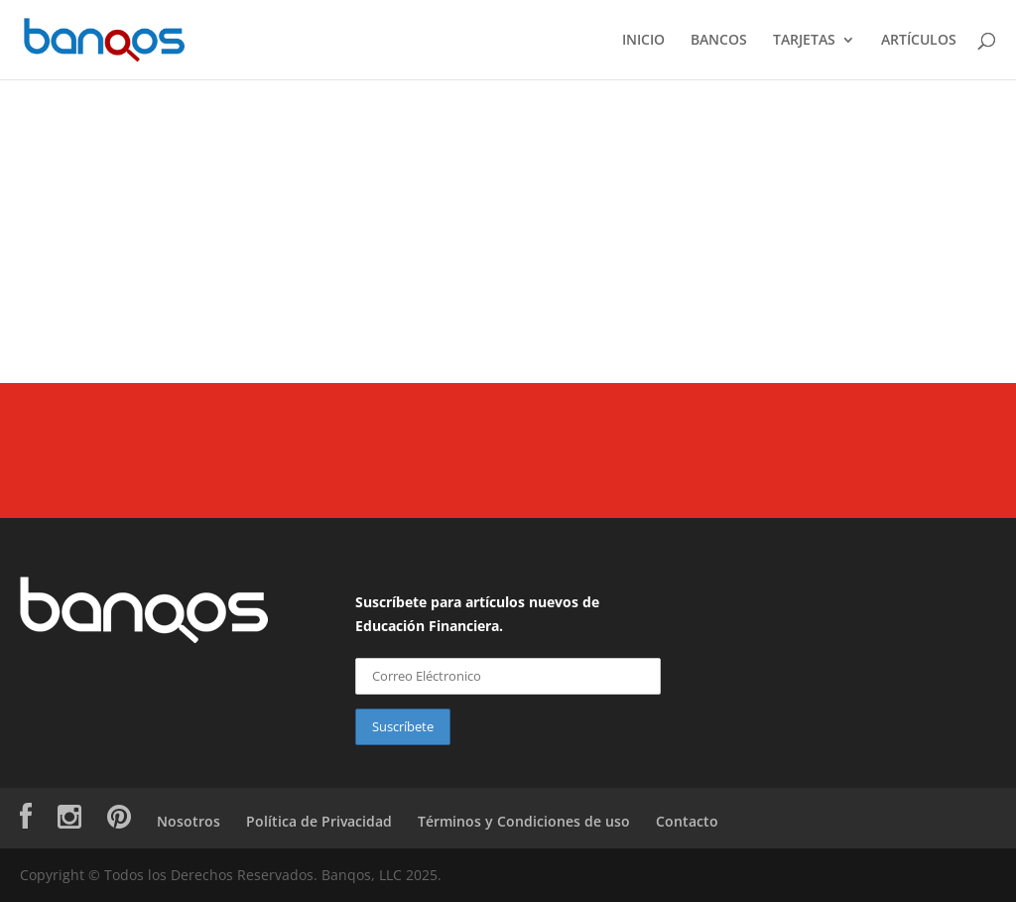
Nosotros (188, 821)
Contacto (687, 821)
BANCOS (719, 41)
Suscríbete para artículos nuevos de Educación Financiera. (477, 613)
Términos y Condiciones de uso (524, 821)
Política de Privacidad (319, 821)
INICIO (643, 41)
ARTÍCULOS (918, 41)
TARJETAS (804, 41)
